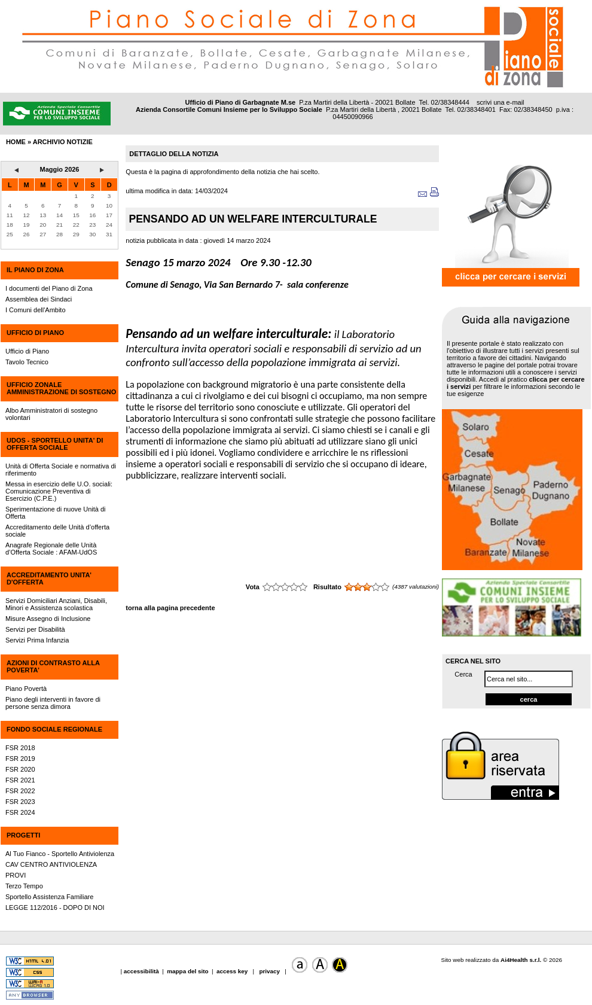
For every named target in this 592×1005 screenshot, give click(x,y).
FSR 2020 (20, 769)
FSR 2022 (20, 790)
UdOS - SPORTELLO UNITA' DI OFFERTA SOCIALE (55, 444)
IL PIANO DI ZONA (35, 269)
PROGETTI (23, 835)
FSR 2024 (20, 812)
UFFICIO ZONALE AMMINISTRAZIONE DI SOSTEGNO (61, 388)
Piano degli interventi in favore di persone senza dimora (52, 703)
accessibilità (142, 971)
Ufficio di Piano (27, 351)
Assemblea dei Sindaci (38, 299)
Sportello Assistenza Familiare (49, 896)
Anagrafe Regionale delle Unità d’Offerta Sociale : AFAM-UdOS (51, 548)
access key (232, 971)
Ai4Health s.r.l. (521, 960)
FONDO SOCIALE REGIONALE (54, 729)
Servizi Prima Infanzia (37, 640)
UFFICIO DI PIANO (35, 332)
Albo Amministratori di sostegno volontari (51, 414)
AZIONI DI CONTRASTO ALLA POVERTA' (53, 666)
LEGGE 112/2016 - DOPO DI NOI (55, 907)
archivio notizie (63, 141)
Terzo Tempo (24, 886)
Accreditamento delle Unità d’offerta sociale (57, 530)
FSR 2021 (20, 780)
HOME (16, 141)
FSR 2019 (20, 758)
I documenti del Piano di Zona (49, 288)
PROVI (15, 875)
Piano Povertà (26, 688)
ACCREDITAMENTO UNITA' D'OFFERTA (49, 578)
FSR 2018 (20, 747)
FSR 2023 (20, 801)
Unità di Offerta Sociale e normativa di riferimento (60, 469)
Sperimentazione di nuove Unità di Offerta (55, 512)
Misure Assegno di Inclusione (47, 618)
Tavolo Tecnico (26, 362)
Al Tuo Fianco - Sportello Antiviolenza (59, 853)
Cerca (463, 674)
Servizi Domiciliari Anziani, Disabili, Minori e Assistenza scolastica (56, 604)
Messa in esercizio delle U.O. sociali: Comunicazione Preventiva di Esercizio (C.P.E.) (58, 491)
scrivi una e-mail (500, 102)
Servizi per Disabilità (35, 629)
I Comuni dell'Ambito (35, 309)
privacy (270, 971)
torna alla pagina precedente (170, 607)
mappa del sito (187, 971)
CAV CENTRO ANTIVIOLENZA (51, 864)
